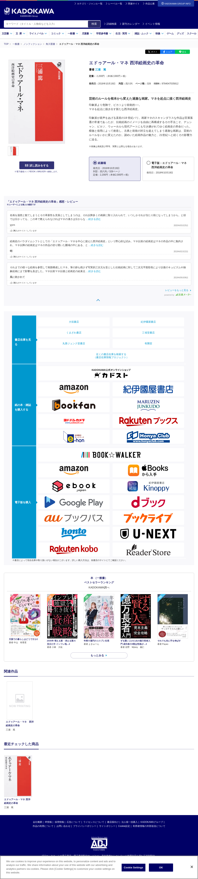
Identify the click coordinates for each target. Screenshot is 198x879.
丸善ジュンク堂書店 (73, 343)
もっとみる (97, 655)
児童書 (87, 33)
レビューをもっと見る (176, 290)
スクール (191, 33)
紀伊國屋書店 (148, 321)
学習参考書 (104, 33)
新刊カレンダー (129, 23)
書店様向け (113, 822)
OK (161, 867)
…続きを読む (93, 219)
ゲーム (170, 33)
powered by (177, 295)
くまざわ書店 (73, 332)
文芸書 (7, 33)
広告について (74, 822)
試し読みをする (37, 165)
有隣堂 (148, 343)
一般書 (73, 33)
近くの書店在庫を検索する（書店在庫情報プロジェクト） (111, 356)
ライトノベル (38, 33)
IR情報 (48, 822)
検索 (94, 23)
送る (184, 52)
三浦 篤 (100, 69)
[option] (20, 706)
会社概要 (37, 822)
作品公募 (150, 3)
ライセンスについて (93, 822)
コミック (57, 33)
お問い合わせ (63, 826)
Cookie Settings (133, 867)
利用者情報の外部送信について (149, 826)
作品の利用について (43, 826)
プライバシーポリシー (84, 826)
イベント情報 (151, 23)
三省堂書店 (148, 332)
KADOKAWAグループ (152, 822)
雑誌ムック (143, 33)
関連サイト (134, 3)
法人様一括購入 (129, 822)
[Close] (192, 867)
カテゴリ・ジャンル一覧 (89, 3)
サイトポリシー (107, 826)
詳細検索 (110, 23)
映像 (159, 33)
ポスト (154, 52)
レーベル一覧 (115, 3)
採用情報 (59, 822)
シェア (169, 52)
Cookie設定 (124, 826)
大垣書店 (74, 321)
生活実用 (122, 33)
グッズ (180, 33)
